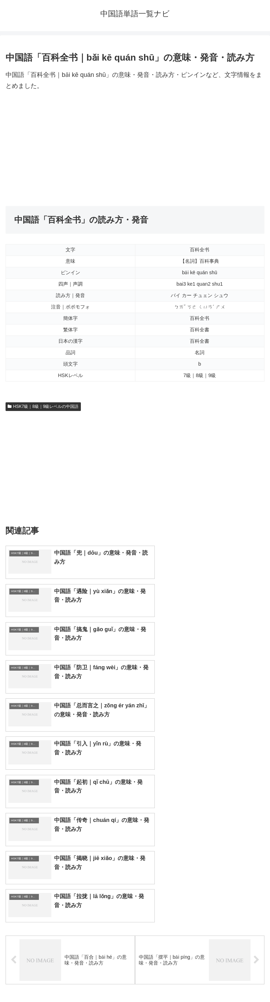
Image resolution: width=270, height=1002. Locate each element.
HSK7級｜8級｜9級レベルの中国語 (43, 406)
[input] (135, 842)
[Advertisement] (135, 148)
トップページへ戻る (69, 980)
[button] (257, 842)
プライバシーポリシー (201, 980)
